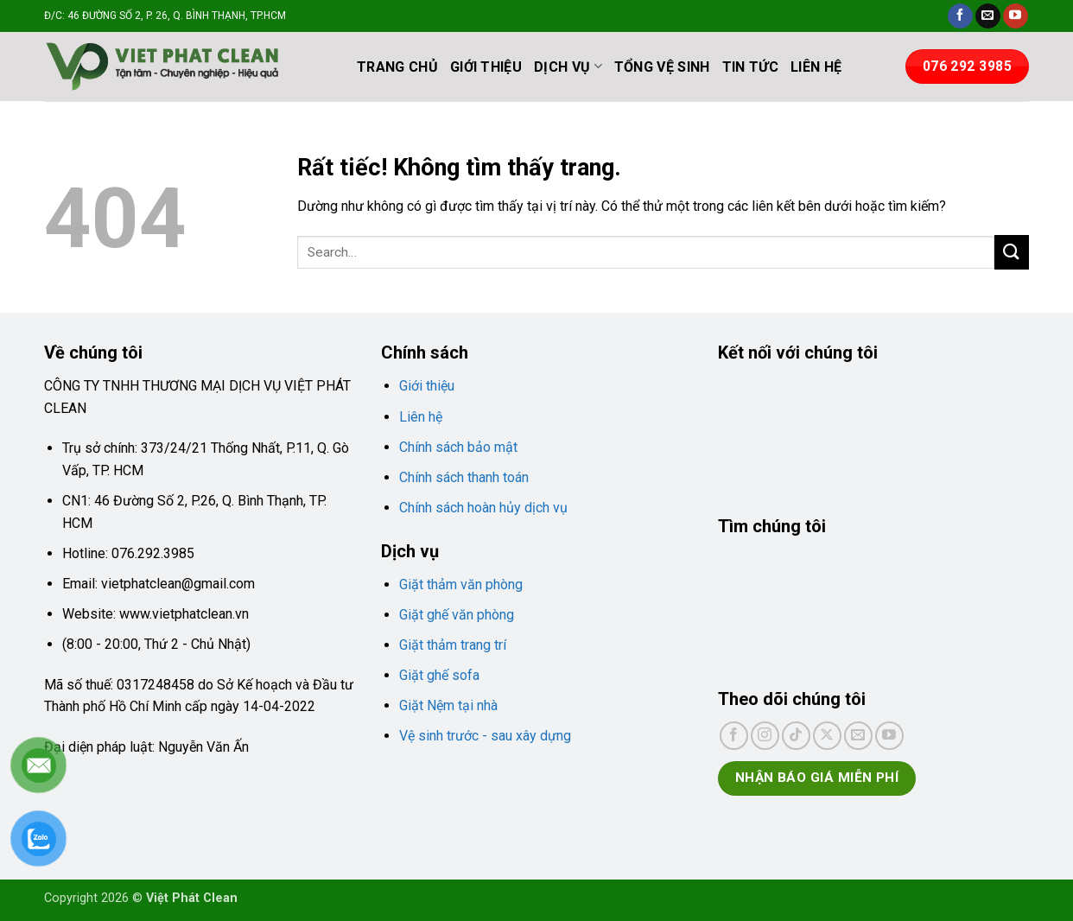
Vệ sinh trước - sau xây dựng (485, 735)
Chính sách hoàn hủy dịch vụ (483, 507)
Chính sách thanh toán (464, 477)
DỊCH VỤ (568, 66)
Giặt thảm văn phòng (461, 584)
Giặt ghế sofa (439, 675)
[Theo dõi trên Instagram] (765, 735)
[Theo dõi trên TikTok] (796, 735)
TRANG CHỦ (397, 67)
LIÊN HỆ (815, 67)
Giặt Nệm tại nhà (448, 705)
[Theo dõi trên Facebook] (960, 16)
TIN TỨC (750, 67)
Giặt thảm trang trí (452, 645)
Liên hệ (420, 417)
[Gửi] (1011, 252)
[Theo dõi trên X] (827, 735)
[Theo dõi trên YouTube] (1015, 16)
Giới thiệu (426, 386)
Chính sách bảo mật (458, 447)
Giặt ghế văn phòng (456, 615)
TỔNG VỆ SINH (662, 67)
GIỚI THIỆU (486, 67)
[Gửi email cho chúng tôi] (987, 16)
